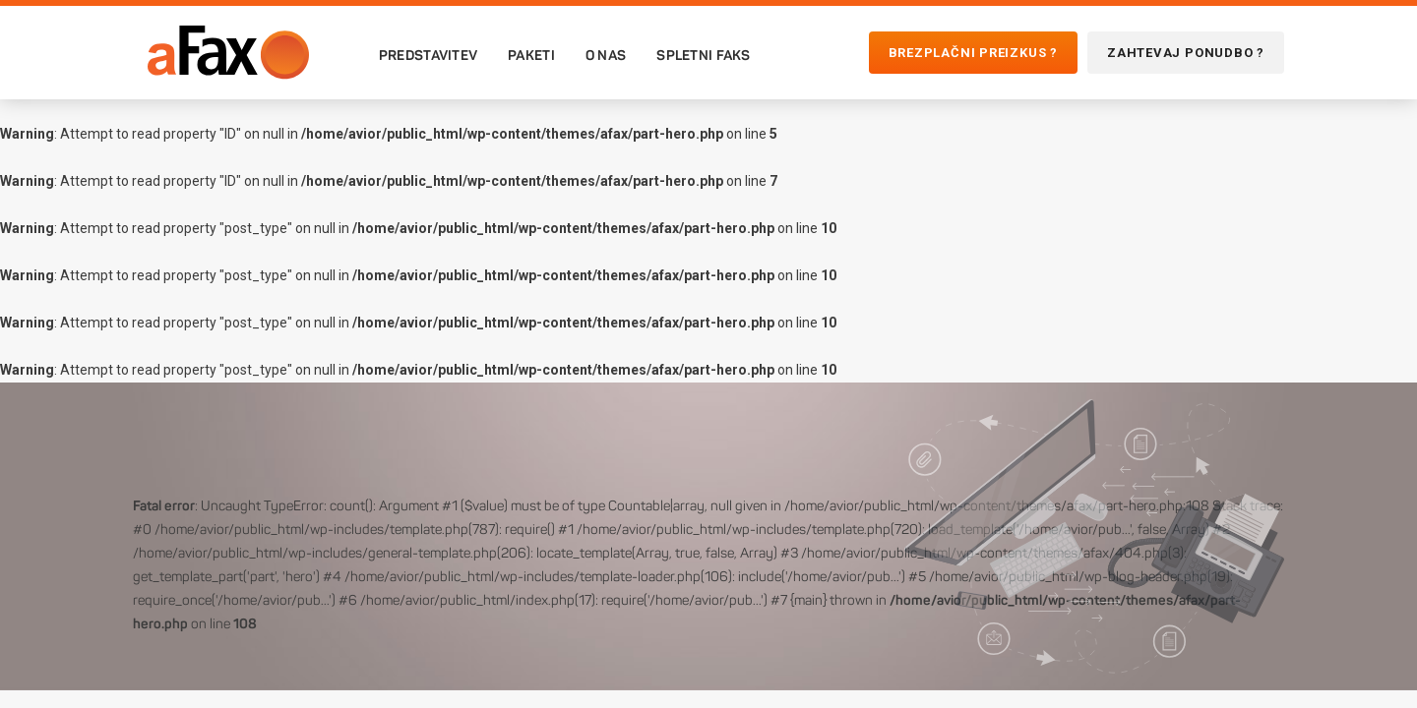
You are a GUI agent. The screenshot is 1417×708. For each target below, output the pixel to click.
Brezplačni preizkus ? (973, 52)
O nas (605, 55)
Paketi (531, 55)
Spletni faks (703, 55)
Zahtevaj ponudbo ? (1185, 52)
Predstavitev (428, 55)
